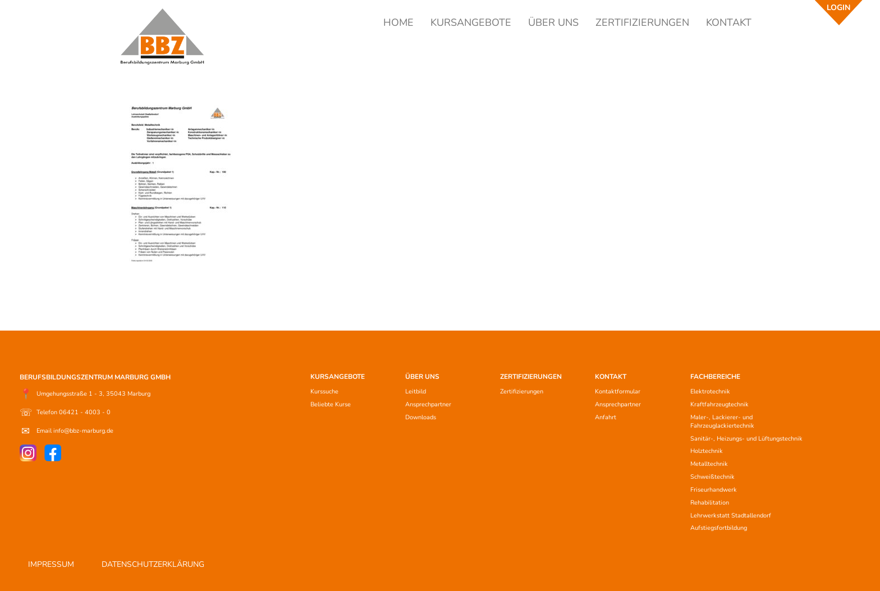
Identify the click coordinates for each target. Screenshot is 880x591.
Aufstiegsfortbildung (718, 528)
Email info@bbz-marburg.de (66, 431)
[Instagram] (28, 453)
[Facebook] (52, 453)
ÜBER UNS (553, 22)
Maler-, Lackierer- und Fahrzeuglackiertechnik (722, 421)
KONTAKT (728, 22)
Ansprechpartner (428, 404)
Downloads (420, 417)
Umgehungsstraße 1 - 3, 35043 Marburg (85, 394)
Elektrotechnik (710, 391)
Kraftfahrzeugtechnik (719, 404)
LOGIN (838, 7)
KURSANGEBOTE (470, 22)
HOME (398, 22)
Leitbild (415, 391)
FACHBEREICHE (715, 376)
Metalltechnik (709, 464)
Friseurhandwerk (713, 489)
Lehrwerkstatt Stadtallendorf (730, 515)
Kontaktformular (617, 391)
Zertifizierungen (521, 391)
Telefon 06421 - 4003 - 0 (65, 412)
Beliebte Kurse (330, 404)
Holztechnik (706, 451)
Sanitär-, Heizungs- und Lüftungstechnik (746, 438)
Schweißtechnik (712, 477)
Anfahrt (605, 417)
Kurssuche (324, 391)
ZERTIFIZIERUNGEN (642, 22)
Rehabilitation (709, 502)
